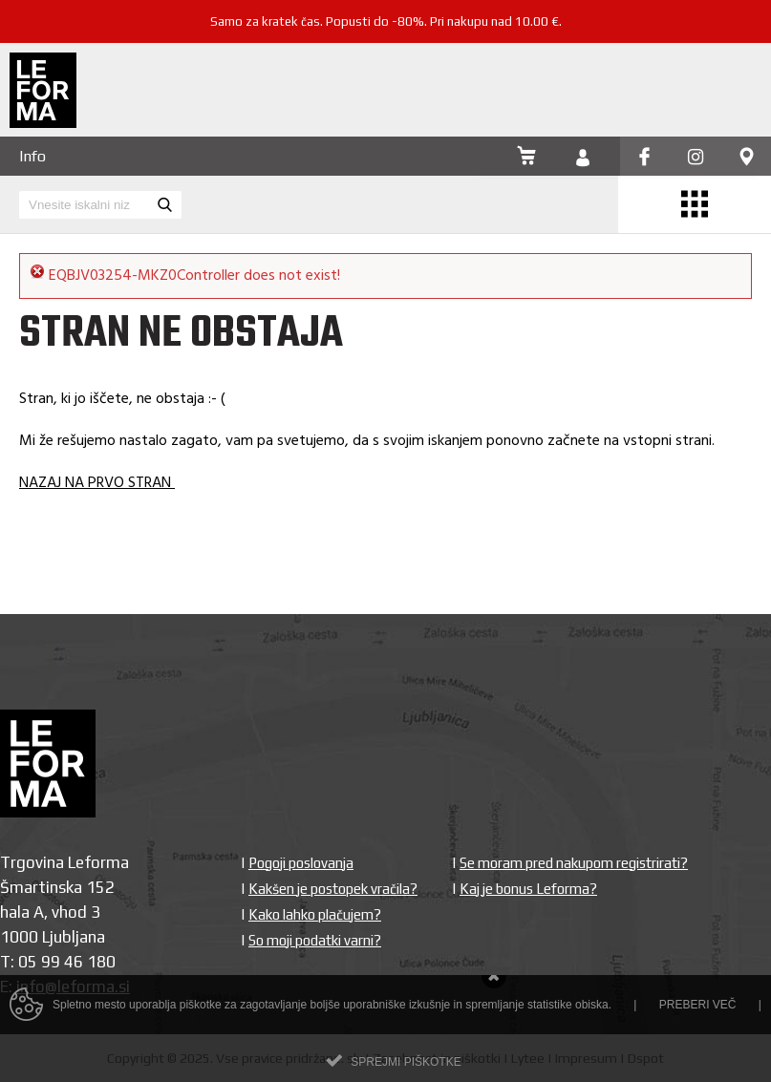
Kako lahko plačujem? (314, 914)
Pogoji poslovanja (300, 863)
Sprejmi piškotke (405, 1067)
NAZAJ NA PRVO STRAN (97, 483)
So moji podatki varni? (314, 940)
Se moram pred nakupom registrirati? (574, 863)
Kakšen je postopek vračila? (333, 888)
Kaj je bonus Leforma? (528, 888)
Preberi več (698, 1010)
